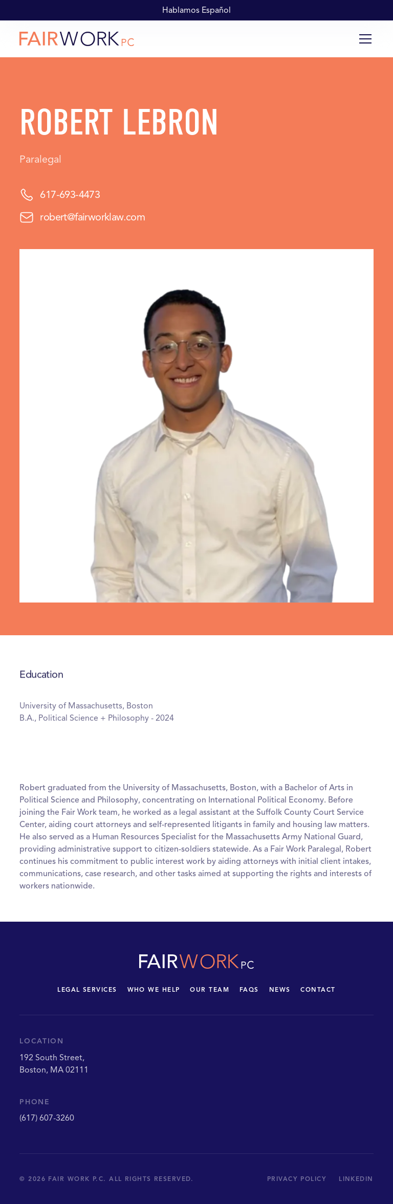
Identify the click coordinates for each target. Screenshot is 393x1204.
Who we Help (153, 989)
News (280, 989)
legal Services (87, 989)
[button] (363, 39)
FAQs (249, 989)
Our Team (209, 989)
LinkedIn (356, 1179)
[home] (76, 39)
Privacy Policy (296, 1179)
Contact (317, 989)
